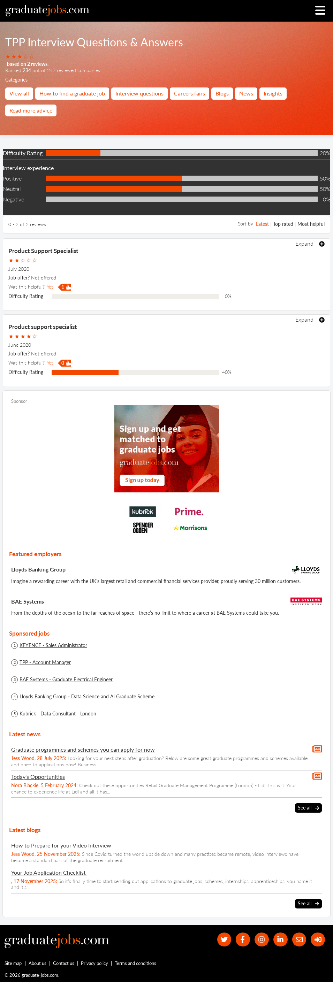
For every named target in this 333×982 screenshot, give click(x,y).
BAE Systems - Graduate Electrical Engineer (66, 679)
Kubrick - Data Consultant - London (58, 713)
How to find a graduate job (72, 93)
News (246, 93)
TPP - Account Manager (45, 662)
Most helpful (311, 224)
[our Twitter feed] (224, 940)
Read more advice (30, 110)
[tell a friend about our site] (299, 940)
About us (37, 963)
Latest (262, 224)
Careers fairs (189, 93)
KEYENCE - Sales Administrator (53, 645)
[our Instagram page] (262, 940)
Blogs (222, 93)
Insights (273, 93)
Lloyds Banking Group (38, 569)
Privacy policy (94, 963)
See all (308, 808)
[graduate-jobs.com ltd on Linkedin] (280, 940)
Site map (13, 963)
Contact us (63, 963)
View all (19, 93)
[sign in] (318, 940)
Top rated (283, 224)
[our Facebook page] (243, 940)
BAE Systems (27, 601)
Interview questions (139, 93)
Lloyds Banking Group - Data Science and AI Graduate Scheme (87, 696)
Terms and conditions (135, 963)
